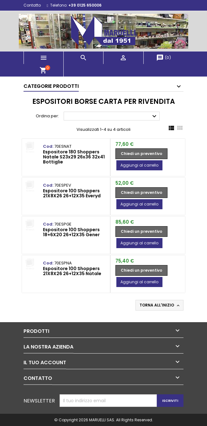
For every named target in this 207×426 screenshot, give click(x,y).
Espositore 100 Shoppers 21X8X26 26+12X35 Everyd (72, 193)
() (163, 58)
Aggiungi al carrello (139, 165)
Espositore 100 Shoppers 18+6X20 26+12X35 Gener (71, 232)
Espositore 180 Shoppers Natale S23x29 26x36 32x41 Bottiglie (74, 157)
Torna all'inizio (160, 305)
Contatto (32, 5)
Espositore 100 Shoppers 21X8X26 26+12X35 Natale (72, 271)
